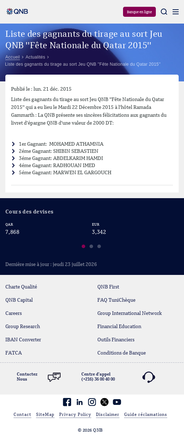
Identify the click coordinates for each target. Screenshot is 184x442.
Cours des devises (29, 212)
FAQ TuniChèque (116, 300)
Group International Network (129, 313)
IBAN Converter (23, 339)
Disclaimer (107, 415)
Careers (13, 313)
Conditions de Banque (121, 353)
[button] (84, 247)
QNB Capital (19, 300)
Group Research (22, 326)
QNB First (108, 287)
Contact (22, 415)
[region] (92, 237)
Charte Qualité (21, 287)
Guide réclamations (145, 415)
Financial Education (119, 326)
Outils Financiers (115, 339)
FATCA (13, 353)
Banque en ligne (139, 12)
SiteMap (45, 415)
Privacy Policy (75, 415)
